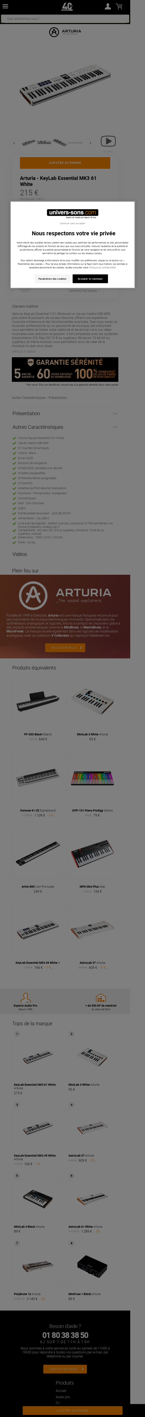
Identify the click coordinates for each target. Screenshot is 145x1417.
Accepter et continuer (90, 278)
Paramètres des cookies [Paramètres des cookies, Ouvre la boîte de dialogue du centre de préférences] (52, 278)
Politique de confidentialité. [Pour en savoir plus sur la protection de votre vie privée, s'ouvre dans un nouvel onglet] (102, 267)
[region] (72, 244)
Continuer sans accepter (72, 223)
